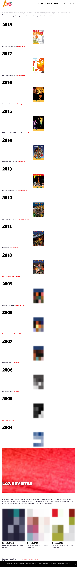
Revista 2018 (57, 543)
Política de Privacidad (27, 559)
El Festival (48, 3)
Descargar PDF (17, 362)
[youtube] (70, 3)
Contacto (57, 3)
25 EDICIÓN (40, 3)
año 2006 (16, 391)
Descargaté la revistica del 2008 (12, 334)
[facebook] (65, 3)
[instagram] (67, 3)
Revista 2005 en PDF (8, 420)
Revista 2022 (8, 543)
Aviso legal (36, 559)
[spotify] (73, 3)
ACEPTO (34, 565)
